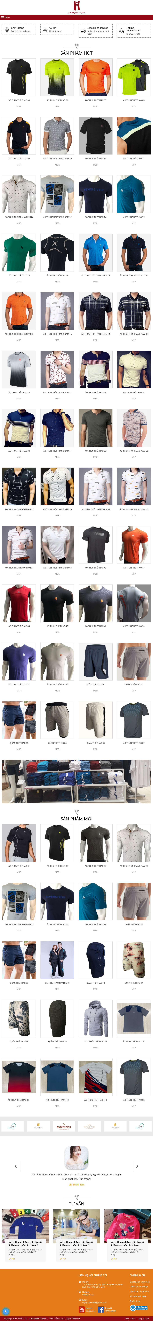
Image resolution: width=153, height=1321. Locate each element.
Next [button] (135, 1166)
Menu (7, 17)
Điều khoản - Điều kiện (140, 1281)
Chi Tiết (12, 1259)
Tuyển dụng (135, 1301)
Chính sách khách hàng (140, 1291)
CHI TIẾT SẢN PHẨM (19, 111)
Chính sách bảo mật (139, 1286)
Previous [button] (17, 1166)
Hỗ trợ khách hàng (138, 1296)
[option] (76, 781)
